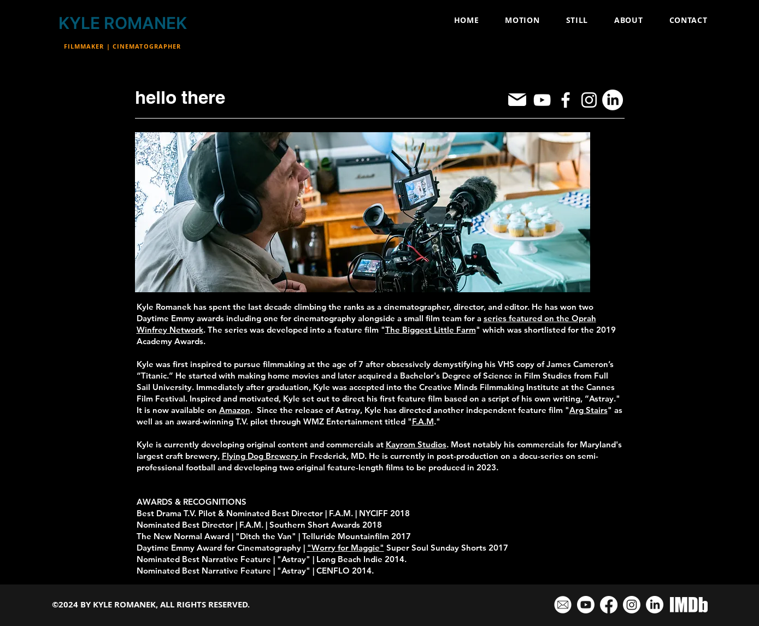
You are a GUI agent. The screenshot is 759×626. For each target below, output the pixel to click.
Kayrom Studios (416, 444)
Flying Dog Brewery (261, 456)
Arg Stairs (588, 410)
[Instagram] (589, 100)
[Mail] (517, 100)
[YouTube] (542, 100)
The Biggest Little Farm (430, 329)
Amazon (234, 410)
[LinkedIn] (612, 100)
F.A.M (423, 421)
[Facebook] (565, 100)
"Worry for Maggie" (345, 547)
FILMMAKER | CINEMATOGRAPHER (122, 46)
